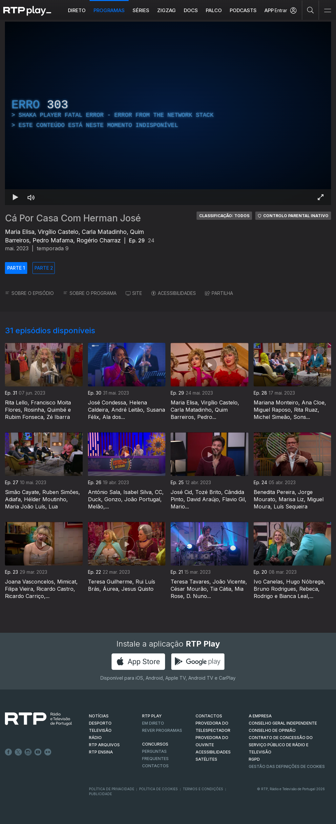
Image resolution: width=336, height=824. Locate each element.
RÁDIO (95, 737)
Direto (77, 10)
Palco (214, 10)
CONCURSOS (155, 744)
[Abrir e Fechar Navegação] (327, 10)
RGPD (254, 759)
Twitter (18, 752)
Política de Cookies (158, 789)
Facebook (8, 752)
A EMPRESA (260, 715)
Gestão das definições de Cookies (287, 766)
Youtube (38, 752)
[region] (168, 113)
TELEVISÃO (100, 730)
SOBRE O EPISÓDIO (29, 293)
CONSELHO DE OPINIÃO (272, 730)
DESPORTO (100, 723)
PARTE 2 (43, 268)
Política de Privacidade (111, 789)
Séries (141, 10)
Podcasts (243, 10)
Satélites (206, 759)
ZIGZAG (166, 10)
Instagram (28, 752)
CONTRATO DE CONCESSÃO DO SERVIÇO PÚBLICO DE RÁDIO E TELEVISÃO (281, 744)
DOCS (191, 10)
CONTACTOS (209, 715)
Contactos (155, 765)
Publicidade (100, 794)
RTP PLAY (152, 715)
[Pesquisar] (310, 10)
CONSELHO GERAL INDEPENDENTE (283, 723)
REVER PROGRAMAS (162, 730)
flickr (48, 752)
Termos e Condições (203, 789)
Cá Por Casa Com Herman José (73, 218)
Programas (109, 10)
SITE (134, 293)
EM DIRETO (153, 723)
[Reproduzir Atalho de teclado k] (15, 197)
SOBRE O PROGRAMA (89, 293)
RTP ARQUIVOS (104, 744)
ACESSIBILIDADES (173, 293)
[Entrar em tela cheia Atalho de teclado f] (320, 197)
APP (269, 10)
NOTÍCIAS (99, 715)
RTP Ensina (101, 752)
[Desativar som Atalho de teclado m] (31, 197)
